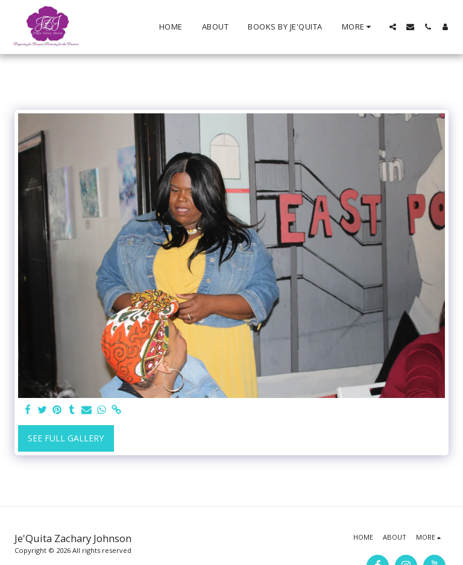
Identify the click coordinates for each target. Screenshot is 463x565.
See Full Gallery (66, 438)
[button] (393, 27)
